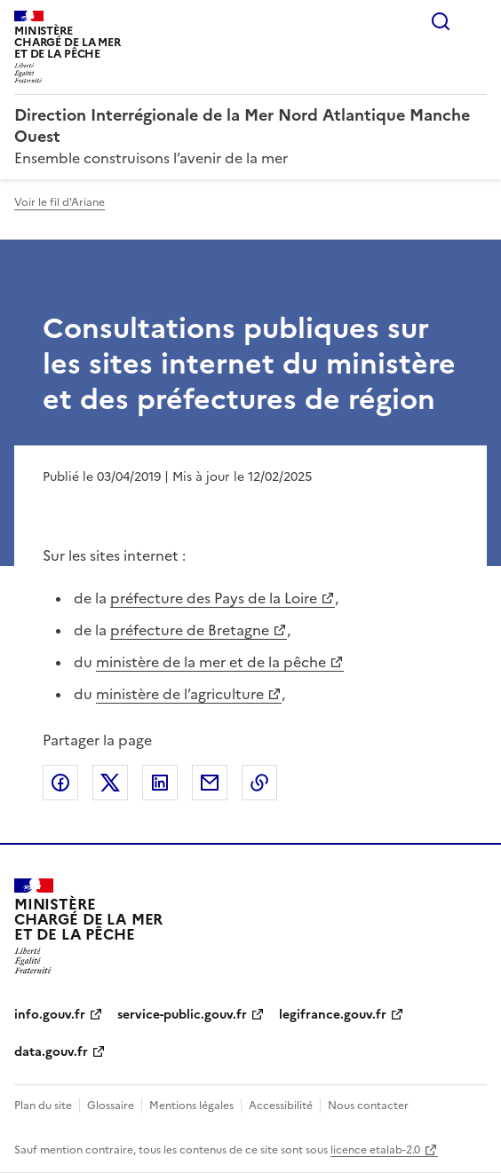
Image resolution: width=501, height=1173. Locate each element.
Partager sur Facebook (60, 782)
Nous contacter (368, 1106)
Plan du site (43, 1106)
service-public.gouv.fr (182, 1014)
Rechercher (440, 21)
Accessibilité (281, 1106)
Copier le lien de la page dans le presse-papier (259, 782)
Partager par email (209, 782)
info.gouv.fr (49, 1014)
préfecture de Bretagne (189, 630)
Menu (476, 21)
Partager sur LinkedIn (160, 782)
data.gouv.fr (51, 1052)
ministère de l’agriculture (180, 694)
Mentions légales (191, 1106)
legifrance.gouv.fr (332, 1014)
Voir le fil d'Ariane (59, 202)
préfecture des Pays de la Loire (213, 598)
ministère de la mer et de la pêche (211, 662)
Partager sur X (110, 782)
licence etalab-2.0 (375, 1150)
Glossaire (110, 1106)
